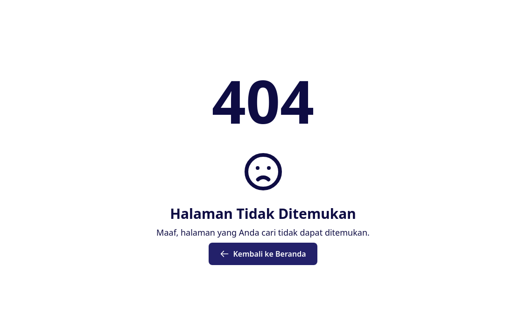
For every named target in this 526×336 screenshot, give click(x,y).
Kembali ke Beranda (263, 254)
